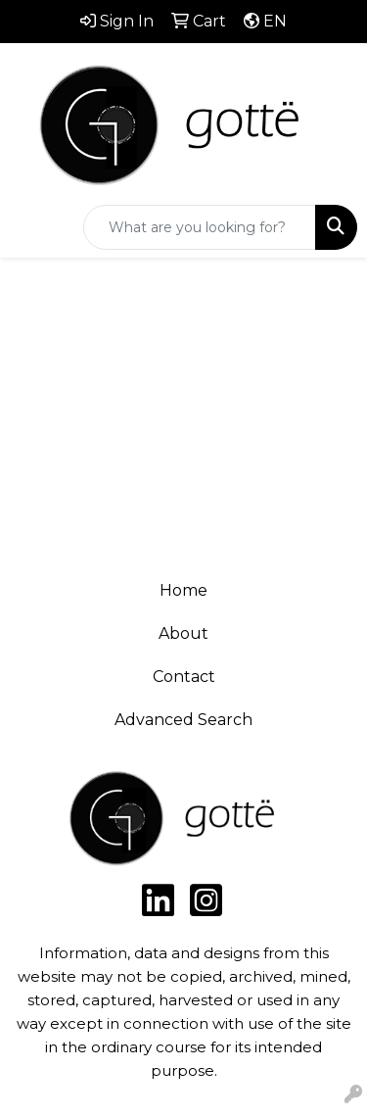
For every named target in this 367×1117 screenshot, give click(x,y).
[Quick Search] (199, 227)
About (183, 633)
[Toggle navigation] (30, 227)
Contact (184, 676)
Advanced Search (183, 719)
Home (183, 590)
